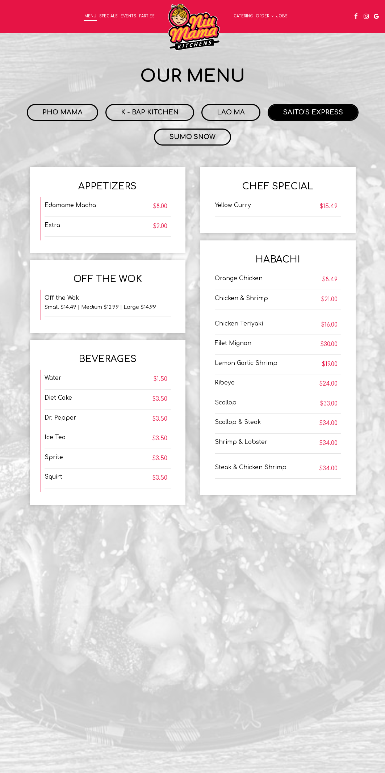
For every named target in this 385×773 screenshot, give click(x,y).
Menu (90, 16)
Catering (243, 16)
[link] (194, 27)
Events (128, 16)
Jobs (282, 16)
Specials (108, 16)
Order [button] (264, 16)
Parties (147, 16)
